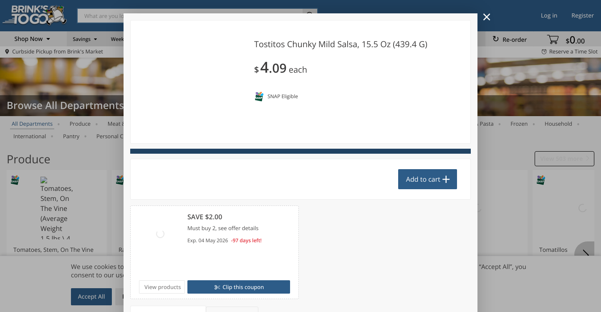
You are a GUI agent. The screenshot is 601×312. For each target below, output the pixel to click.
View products (162, 287)
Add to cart (423, 179)
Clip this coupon (242, 287)
